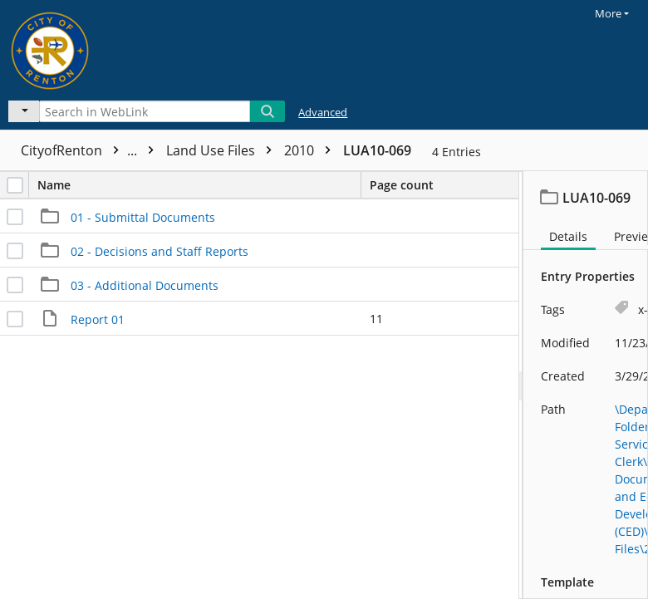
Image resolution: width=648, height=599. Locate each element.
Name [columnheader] (199, 185)
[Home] (70, 48)
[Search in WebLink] (144, 111)
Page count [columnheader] (402, 185)
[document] (585, 385)
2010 (311, 150)
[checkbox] (15, 185)
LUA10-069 (377, 150)
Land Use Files (223, 150)
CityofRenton (91, 150)
